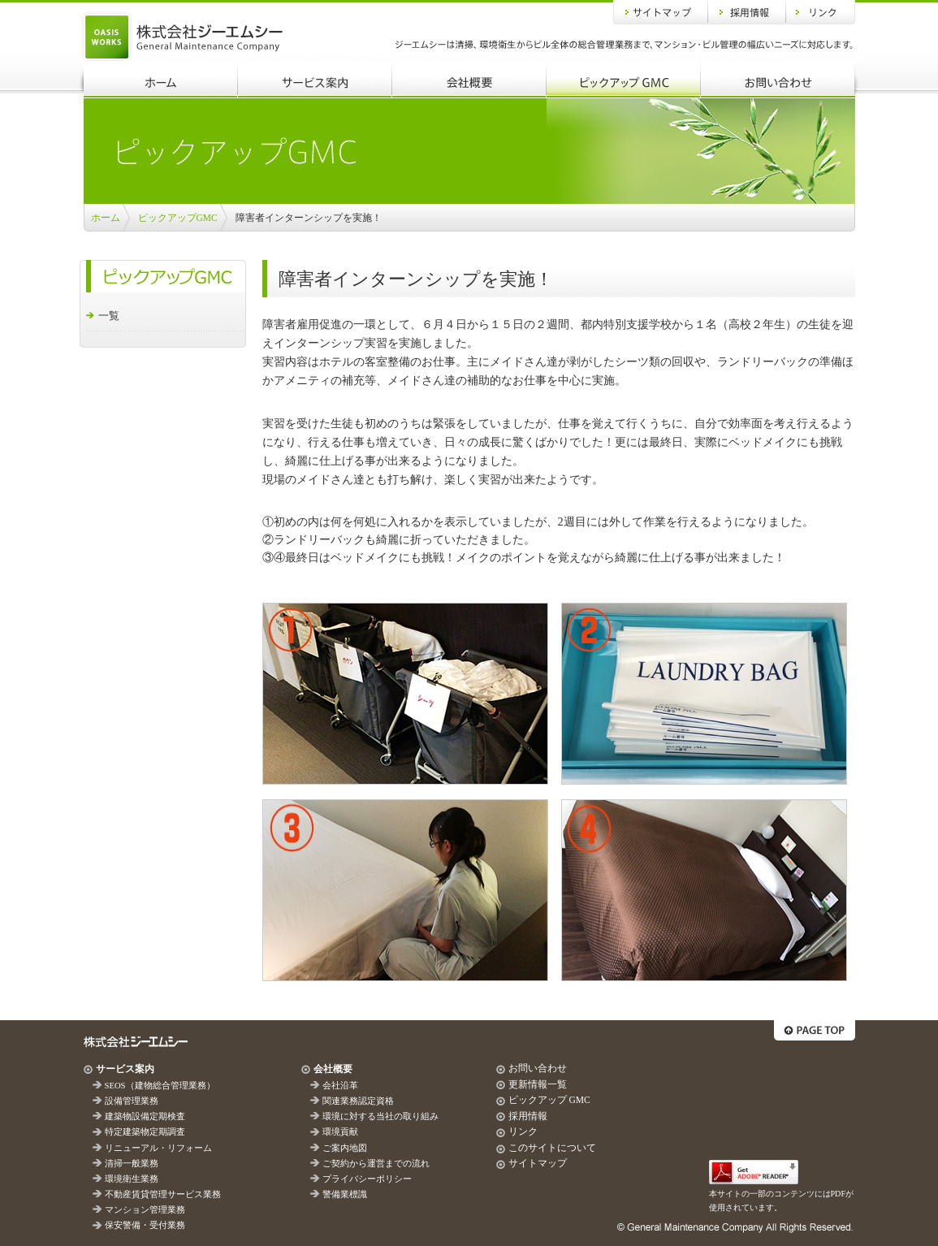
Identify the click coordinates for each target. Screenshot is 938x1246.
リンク (820, 12)
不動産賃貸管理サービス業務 (163, 1194)
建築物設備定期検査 (145, 1116)
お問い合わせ (778, 79)
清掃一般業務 (131, 1163)
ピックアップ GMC (549, 1100)
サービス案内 (315, 79)
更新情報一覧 (537, 1084)
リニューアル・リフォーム (158, 1148)
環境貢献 (340, 1131)
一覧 (108, 315)
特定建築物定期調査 (145, 1131)
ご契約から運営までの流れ (376, 1163)
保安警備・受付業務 (145, 1225)
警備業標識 (344, 1194)
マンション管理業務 (145, 1209)
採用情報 (747, 12)
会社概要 (469, 79)
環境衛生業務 (131, 1179)
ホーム (161, 79)
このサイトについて (552, 1148)
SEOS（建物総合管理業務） (160, 1085)
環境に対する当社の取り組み (380, 1116)
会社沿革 (340, 1085)
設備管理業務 (131, 1101)
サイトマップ (660, 12)
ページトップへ (814, 1030)
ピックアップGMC (624, 79)
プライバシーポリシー (367, 1179)
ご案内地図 (344, 1148)
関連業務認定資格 (358, 1101)
